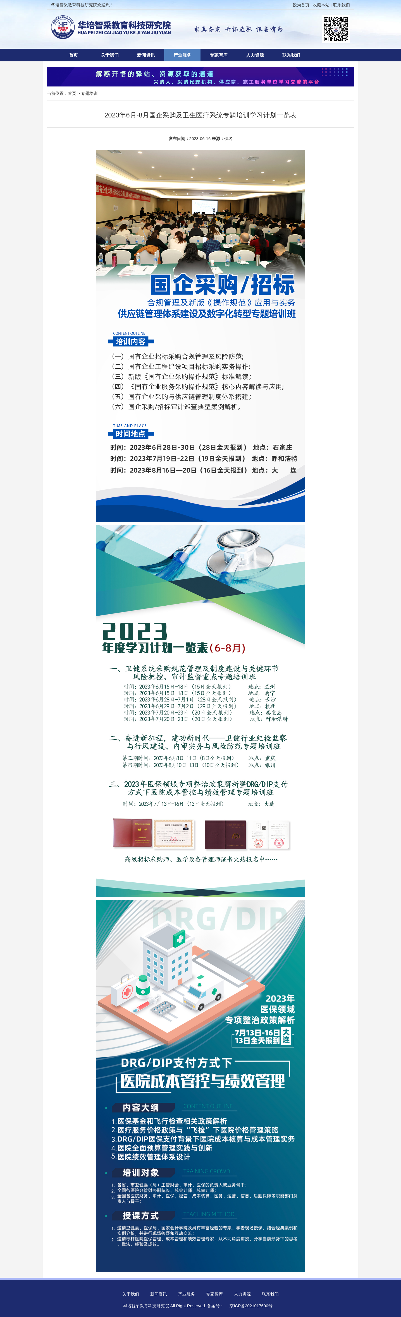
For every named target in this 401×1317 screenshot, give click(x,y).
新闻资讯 (146, 55)
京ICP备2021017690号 (251, 1305)
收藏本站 (321, 5)
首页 (73, 55)
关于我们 (110, 55)
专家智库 (219, 55)
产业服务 (182, 55)
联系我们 (341, 5)
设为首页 (301, 5)
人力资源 (255, 55)
